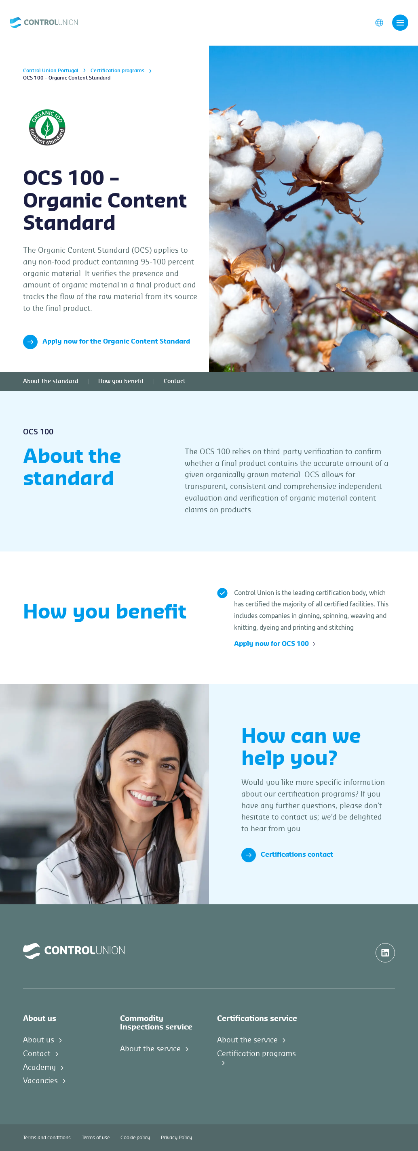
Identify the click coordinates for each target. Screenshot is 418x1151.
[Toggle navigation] (400, 23)
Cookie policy (135, 1137)
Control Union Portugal (50, 70)
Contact (175, 381)
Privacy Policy (176, 1137)
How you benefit (121, 381)
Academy (39, 1067)
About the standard (50, 381)
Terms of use (96, 1137)
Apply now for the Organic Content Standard (106, 342)
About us (38, 1040)
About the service (150, 1048)
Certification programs (117, 70)
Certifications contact (287, 855)
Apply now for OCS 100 (275, 644)
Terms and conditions (47, 1137)
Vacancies (40, 1080)
